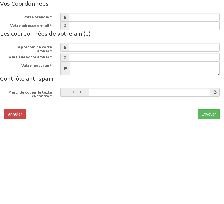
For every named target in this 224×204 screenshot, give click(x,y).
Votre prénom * (37, 17)
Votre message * (36, 65)
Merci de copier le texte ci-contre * (30, 94)
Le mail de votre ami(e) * (29, 57)
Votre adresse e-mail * (31, 25)
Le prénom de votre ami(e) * (34, 49)
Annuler (15, 114)
